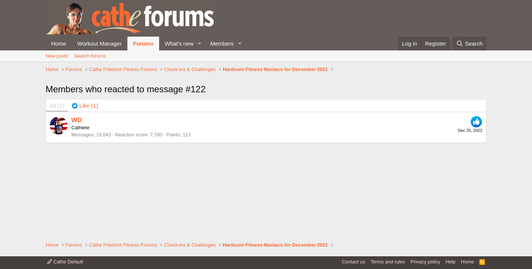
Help (451, 262)
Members (222, 43)
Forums (143, 43)
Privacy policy (425, 262)
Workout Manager (99, 43)
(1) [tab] (57, 156)
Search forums (90, 56)
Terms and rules (388, 262)
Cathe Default (65, 262)
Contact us (353, 262)
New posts (57, 56)
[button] (199, 43)
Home (58, 43)
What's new (179, 43)
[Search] (469, 43)
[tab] (85, 156)
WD (76, 170)
